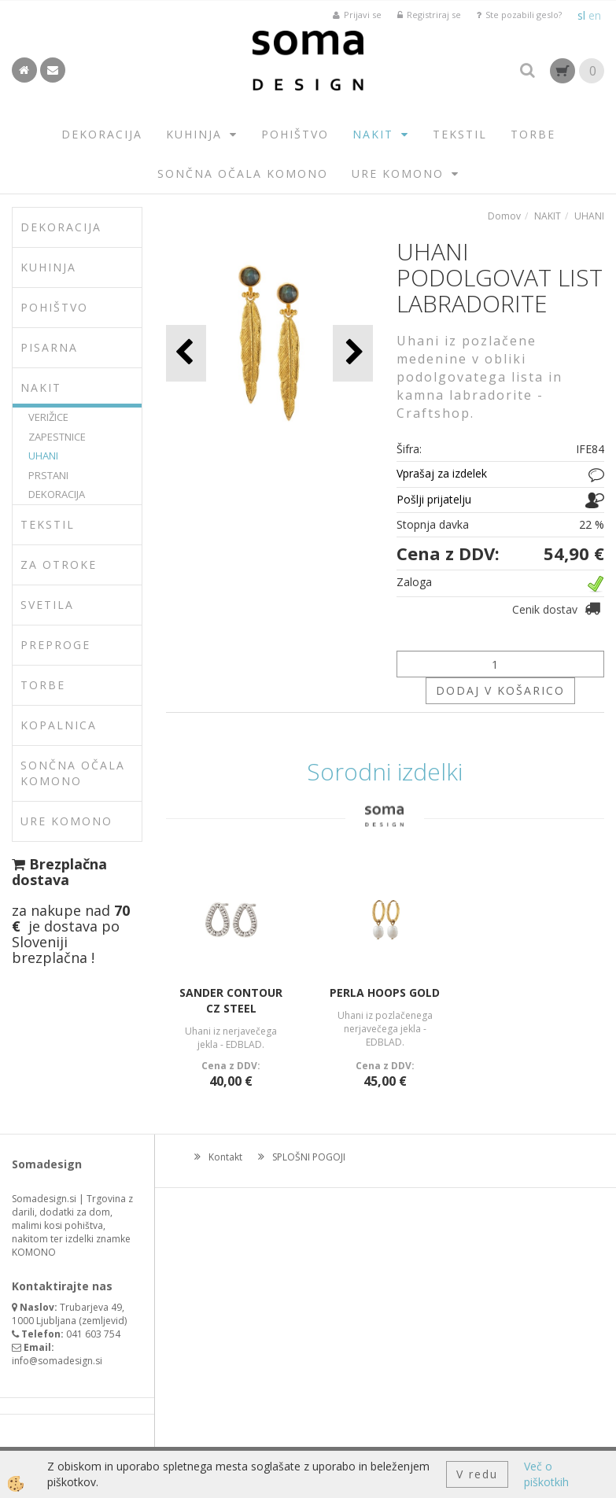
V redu (477, 1474)
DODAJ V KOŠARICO (500, 690)
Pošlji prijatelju (434, 499)
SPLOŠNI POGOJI (308, 1157)
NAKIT (372, 134)
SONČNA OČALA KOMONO (242, 173)
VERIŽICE (48, 417)
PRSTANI (48, 475)
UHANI (43, 455)
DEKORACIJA (101, 134)
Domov (504, 216)
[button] (353, 353)
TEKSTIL (460, 134)
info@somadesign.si (57, 1360)
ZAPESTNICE (57, 437)
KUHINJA (194, 134)
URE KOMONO (398, 173)
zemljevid (103, 1320)
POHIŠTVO (295, 134)
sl (581, 15)
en (594, 15)
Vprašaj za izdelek (442, 473)
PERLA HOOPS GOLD (385, 992)
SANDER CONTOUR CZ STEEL (230, 1000)
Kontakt (225, 1157)
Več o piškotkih (546, 1474)
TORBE (533, 134)
